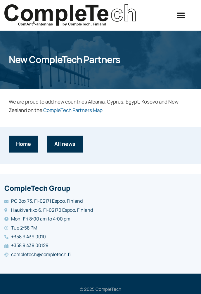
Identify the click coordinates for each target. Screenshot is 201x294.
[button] (181, 15)
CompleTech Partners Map (73, 110)
